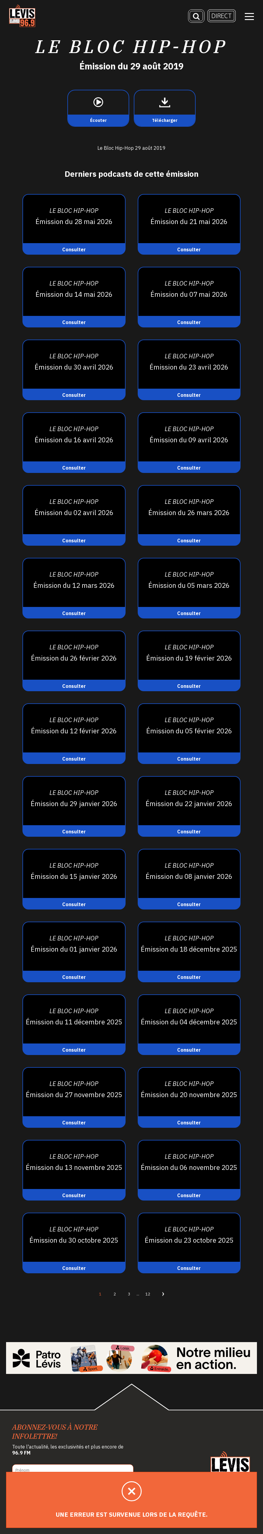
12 (147, 1294)
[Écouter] (98, 108)
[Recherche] (196, 17)
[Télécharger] (165, 108)
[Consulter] (74, 224)
